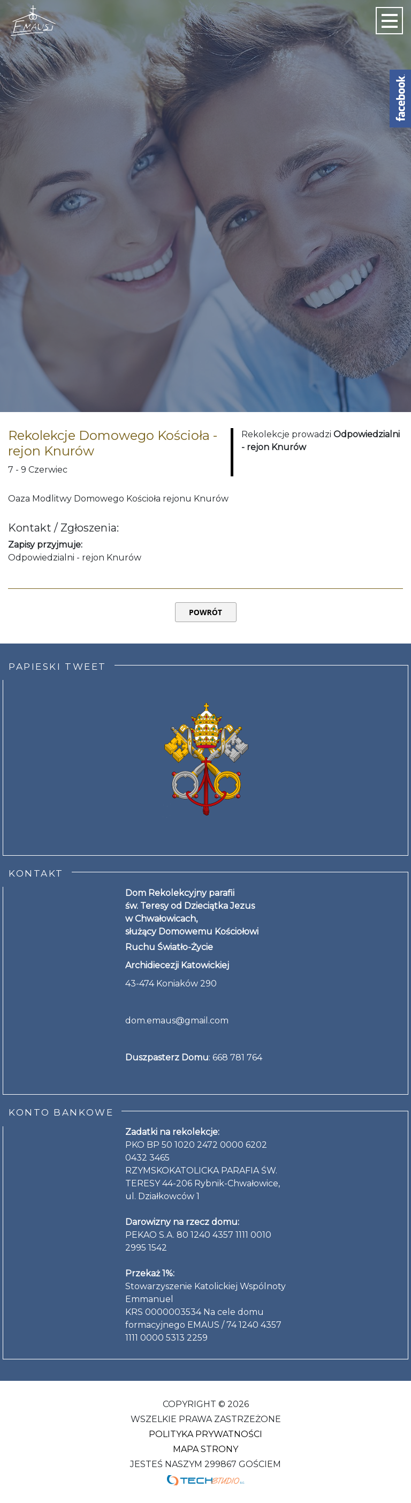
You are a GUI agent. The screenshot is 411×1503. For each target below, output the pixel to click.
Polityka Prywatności (205, 1434)
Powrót (205, 612)
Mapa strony (205, 1449)
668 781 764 (237, 1057)
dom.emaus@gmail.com (177, 1020)
